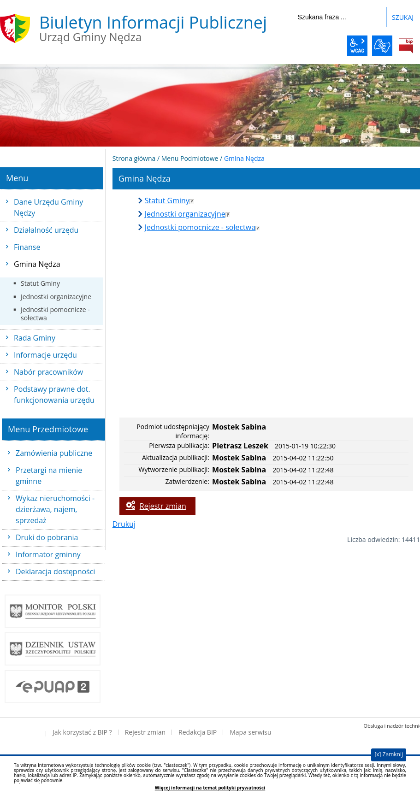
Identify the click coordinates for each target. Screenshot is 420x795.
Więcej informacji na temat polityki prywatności (210, 787)
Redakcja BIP (197, 732)
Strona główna (134, 158)
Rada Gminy (34, 338)
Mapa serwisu (250, 732)
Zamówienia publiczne (54, 453)
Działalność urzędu (46, 230)
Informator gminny (48, 554)
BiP (406, 45)
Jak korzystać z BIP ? (82, 732)
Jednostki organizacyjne (56, 296)
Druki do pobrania (47, 537)
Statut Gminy (40, 283)
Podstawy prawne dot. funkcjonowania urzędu (54, 394)
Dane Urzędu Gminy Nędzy (48, 207)
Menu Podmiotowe (190, 158)
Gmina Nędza (37, 264)
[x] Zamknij (388, 754)
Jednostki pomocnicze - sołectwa (55, 313)
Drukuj (124, 524)
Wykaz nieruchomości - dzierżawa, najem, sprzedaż (55, 509)
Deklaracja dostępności (55, 571)
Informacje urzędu (45, 355)
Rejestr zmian (163, 506)
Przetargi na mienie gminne (49, 475)
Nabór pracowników (48, 372)
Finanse (27, 247)
